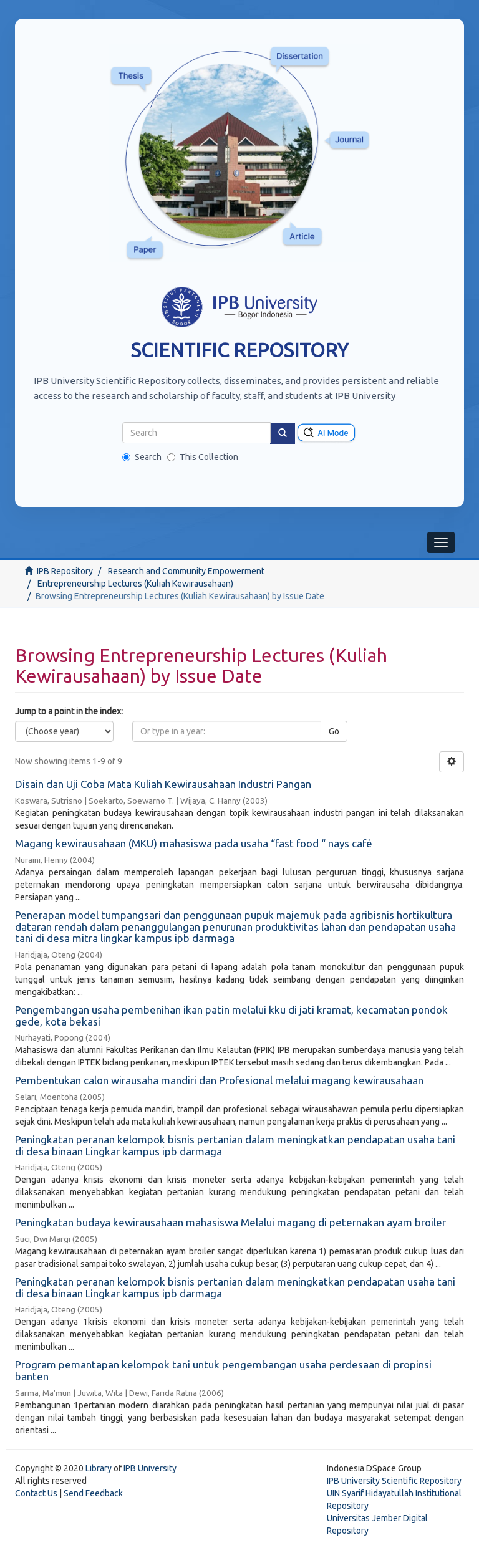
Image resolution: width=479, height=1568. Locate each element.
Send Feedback (93, 1493)
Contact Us (36, 1493)
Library (98, 1468)
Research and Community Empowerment (186, 571)
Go (334, 731)
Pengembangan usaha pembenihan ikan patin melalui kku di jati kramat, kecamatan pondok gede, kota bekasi (231, 1015)
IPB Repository (65, 571)
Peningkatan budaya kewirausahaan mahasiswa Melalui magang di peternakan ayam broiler (230, 1222)
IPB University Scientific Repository (394, 1481)
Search (142, 457)
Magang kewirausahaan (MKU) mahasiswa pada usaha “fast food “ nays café (193, 843)
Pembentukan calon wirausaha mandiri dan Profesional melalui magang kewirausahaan (219, 1080)
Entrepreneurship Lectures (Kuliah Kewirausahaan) (135, 584)
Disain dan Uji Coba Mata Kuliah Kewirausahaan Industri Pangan (163, 784)
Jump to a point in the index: (69, 711)
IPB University (150, 1468)
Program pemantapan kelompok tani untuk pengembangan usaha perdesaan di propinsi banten (223, 1370)
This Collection (202, 457)
